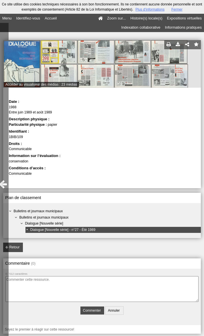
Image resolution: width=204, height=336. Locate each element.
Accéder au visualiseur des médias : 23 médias (41, 84)
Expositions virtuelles (184, 18)
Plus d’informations (150, 9)
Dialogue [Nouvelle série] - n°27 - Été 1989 (63, 230)
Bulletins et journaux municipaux (38, 211)
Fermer (177, 9)
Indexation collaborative (141, 27)
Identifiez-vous (28, 18)
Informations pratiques (183, 27)
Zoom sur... (116, 18)
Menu (7, 18)
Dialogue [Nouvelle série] (44, 223)
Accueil (51, 18)
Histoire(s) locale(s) (146, 18)
